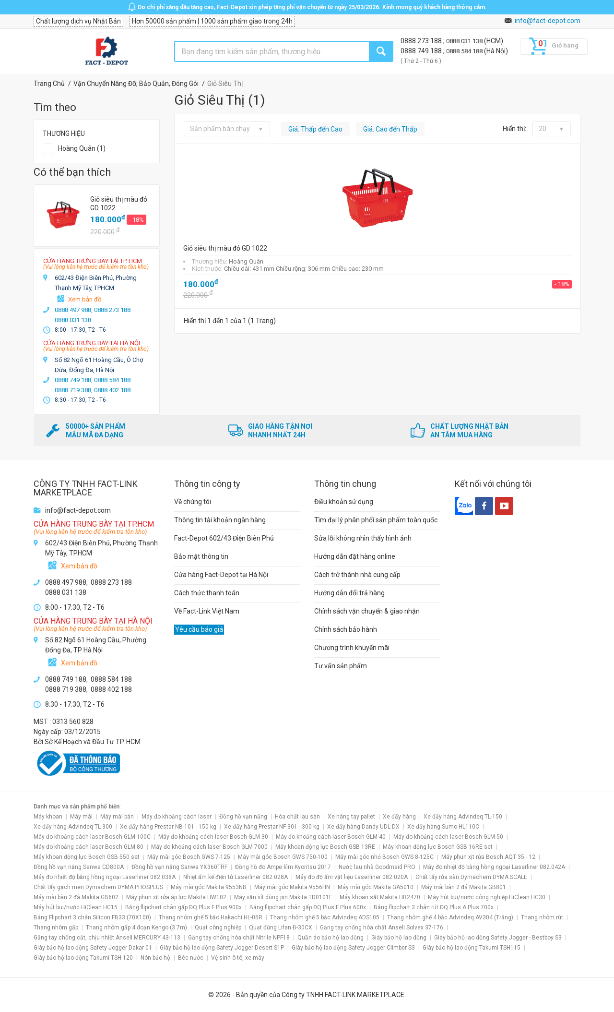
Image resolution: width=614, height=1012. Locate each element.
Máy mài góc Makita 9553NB (209, 887)
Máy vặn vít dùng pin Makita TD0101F (283, 897)
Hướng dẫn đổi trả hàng (349, 593)
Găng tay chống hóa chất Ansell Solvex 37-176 (381, 927)
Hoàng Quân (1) (82, 148)
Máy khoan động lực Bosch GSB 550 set (87, 857)
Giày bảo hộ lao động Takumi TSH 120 (83, 957)
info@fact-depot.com (547, 20)
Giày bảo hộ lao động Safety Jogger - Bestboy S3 (498, 937)
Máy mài (81, 816)
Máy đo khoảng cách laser (177, 816)
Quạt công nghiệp (218, 927)
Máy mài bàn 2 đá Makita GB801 (463, 887)
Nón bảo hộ (155, 957)
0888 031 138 (465, 41)
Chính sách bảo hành (345, 629)
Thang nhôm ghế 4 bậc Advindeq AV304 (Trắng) (450, 917)
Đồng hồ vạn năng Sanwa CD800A (79, 867)
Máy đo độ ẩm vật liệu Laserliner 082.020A (351, 877)
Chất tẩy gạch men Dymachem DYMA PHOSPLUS (98, 887)
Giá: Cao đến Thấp (390, 129)
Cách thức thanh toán (206, 593)
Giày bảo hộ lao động (398, 937)
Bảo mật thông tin (201, 556)
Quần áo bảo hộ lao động (330, 937)
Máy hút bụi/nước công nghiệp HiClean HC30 (486, 897)
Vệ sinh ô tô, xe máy (237, 957)
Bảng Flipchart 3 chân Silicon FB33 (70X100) (92, 917)
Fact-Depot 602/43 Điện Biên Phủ (224, 538)
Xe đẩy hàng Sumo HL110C (443, 826)
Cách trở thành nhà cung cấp (357, 574)
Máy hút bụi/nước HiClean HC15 (76, 907)
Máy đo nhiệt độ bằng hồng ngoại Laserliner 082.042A (494, 867)
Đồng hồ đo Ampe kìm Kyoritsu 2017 (283, 867)
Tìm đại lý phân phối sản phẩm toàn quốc (375, 520)
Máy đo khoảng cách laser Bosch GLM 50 (448, 836)
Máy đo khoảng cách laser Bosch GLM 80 (88, 846)
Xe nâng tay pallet (351, 816)
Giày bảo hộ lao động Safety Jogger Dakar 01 (93, 947)
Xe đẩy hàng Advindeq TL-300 (73, 826)
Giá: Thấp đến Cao (315, 129)
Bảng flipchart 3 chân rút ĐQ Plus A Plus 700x (434, 907)
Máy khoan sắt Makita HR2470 (380, 897)
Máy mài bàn (117, 816)
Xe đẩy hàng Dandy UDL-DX (363, 826)
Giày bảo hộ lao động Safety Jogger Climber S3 (353, 947)
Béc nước (190, 957)
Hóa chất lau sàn (297, 816)
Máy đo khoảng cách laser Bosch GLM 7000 (209, 846)
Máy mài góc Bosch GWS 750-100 (283, 857)
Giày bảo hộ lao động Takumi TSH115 (471, 947)
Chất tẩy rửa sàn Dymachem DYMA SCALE (471, 877)
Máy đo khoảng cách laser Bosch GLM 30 (213, 836)
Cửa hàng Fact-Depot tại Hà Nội (221, 574)
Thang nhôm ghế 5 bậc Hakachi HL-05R (210, 917)
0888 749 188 (422, 51)
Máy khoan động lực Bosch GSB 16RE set (438, 846)
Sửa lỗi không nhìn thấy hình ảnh (363, 538)
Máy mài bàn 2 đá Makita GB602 (76, 897)
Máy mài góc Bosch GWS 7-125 (188, 857)
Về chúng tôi (192, 502)
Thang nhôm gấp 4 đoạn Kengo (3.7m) (136, 927)
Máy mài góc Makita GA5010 (375, 887)
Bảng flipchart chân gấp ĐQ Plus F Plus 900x (183, 907)
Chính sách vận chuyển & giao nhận (367, 611)
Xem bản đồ (84, 299)
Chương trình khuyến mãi (352, 647)
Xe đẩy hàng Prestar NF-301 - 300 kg (271, 826)
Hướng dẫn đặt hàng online (354, 556)
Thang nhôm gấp (56, 927)
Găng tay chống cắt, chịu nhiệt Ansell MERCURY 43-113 (107, 937)
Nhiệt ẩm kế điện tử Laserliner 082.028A (235, 877)
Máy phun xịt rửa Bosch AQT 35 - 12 (488, 857)
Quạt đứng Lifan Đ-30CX (280, 927)
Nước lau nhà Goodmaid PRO (377, 867)
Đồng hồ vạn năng (243, 816)
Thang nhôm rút (542, 917)
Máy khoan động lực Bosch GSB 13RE (325, 846)
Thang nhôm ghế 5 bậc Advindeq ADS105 (324, 917)
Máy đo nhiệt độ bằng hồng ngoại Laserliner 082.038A (105, 877)
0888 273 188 (422, 41)
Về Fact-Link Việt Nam (206, 611)
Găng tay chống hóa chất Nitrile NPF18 (239, 937)
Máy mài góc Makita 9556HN (292, 887)
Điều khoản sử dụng (343, 502)
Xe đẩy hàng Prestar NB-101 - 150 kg (168, 826)
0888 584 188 (465, 51)
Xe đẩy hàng (399, 816)
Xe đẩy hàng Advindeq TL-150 (463, 816)
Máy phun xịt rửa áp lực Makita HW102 (176, 897)
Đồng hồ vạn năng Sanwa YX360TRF (179, 867)
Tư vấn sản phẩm (340, 666)
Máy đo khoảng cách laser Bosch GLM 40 (331, 836)
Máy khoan (48, 816)
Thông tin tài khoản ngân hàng (220, 520)
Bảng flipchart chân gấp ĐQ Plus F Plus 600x (307, 907)
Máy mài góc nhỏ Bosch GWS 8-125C (384, 857)
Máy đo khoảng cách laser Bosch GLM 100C (92, 836)
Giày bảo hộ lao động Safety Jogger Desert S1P (222, 947)
